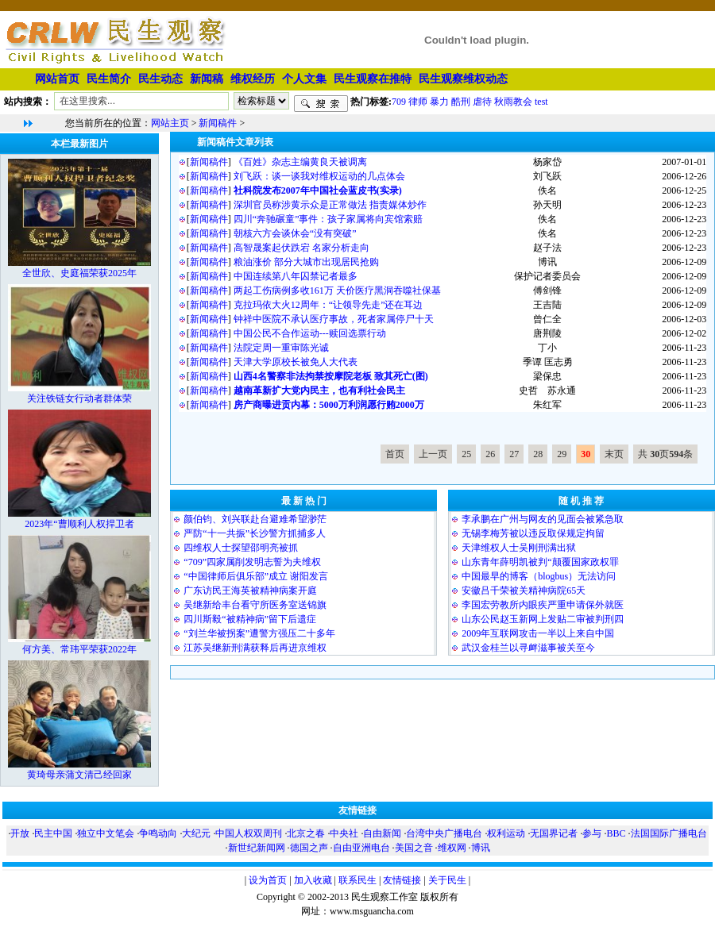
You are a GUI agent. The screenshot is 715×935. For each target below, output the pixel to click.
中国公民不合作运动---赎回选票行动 (310, 333)
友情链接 (402, 880)
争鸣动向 (158, 833)
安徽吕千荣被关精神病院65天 (524, 590)
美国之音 (414, 847)
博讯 (480, 847)
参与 (591, 833)
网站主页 (170, 123)
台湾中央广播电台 (444, 833)
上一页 (433, 454)
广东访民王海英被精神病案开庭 (250, 590)
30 (585, 454)
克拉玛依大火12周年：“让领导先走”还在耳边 (328, 304)
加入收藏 (313, 880)
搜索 (321, 104)
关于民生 (447, 880)
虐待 (482, 100)
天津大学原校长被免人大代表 (296, 361)
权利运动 (506, 833)
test (541, 100)
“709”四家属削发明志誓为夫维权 (252, 562)
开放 (19, 833)
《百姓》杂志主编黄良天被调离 (300, 161)
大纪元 (196, 833)
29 (561, 454)
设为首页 (268, 880)
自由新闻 (382, 833)
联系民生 (357, 880)
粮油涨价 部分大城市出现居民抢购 (306, 261)
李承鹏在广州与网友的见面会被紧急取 (543, 519)
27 (514, 454)
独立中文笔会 (105, 833)
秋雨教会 (513, 100)
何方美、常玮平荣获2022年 (79, 649)
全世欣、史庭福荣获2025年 (79, 273)
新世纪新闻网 (256, 847)
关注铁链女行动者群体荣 (79, 398)
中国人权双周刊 (248, 833)
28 (538, 454)
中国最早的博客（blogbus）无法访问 (539, 576)
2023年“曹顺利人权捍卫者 (79, 523)
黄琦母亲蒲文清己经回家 (79, 774)
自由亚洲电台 (361, 847)
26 (490, 454)
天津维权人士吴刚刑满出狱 (519, 547)
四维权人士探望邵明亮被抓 (241, 547)
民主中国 (53, 833)
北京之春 (306, 833)
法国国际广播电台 (669, 833)
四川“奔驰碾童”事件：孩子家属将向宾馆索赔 (328, 219)
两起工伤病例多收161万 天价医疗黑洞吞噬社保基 (337, 290)
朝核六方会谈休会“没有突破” (295, 233)
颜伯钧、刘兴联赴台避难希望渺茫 (255, 519)
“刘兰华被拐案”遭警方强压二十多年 (259, 633)
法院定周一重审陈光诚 (281, 347)
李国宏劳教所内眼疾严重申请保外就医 (543, 604)
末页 (614, 454)
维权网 (452, 847)
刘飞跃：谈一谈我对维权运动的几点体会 (319, 176)
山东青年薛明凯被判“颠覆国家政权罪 (540, 562)
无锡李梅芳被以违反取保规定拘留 (533, 533)
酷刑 (460, 100)
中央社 (344, 833)
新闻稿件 (218, 123)
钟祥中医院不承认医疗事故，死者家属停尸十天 (334, 319)
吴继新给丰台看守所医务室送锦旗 (255, 604)
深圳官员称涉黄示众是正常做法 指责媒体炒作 (330, 204)
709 (399, 100)
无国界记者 (554, 833)
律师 (417, 100)
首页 (394, 454)
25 (466, 454)
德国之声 (309, 847)
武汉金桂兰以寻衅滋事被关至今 (528, 647)
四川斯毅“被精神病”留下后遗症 (250, 619)
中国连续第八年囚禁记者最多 (296, 276)
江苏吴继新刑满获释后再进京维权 (255, 647)
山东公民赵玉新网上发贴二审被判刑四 (543, 619)
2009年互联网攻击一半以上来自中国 (538, 633)
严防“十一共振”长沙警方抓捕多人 (255, 533)
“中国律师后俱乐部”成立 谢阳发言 (256, 576)
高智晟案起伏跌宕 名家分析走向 (301, 247)
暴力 (439, 100)
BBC (615, 833)
